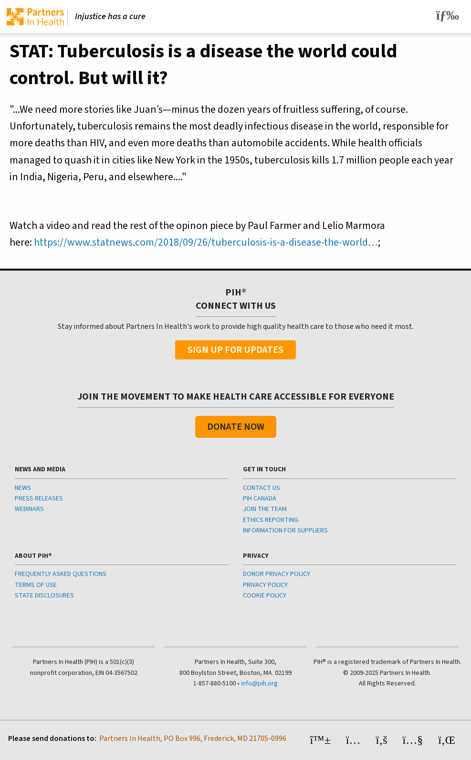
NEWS (23, 488)
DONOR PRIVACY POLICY (276, 574)
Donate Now (235, 427)
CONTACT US (261, 488)
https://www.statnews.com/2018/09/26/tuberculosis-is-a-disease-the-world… (206, 242)
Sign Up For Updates (235, 350)
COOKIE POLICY (264, 595)
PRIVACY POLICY (265, 585)
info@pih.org (259, 683)
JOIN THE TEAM (265, 509)
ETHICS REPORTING (270, 520)
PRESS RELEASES (39, 498)
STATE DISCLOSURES (44, 595)
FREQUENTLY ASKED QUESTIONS (60, 574)
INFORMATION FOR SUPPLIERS (285, 530)
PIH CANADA (259, 498)
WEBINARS (29, 509)
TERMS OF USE (36, 585)
